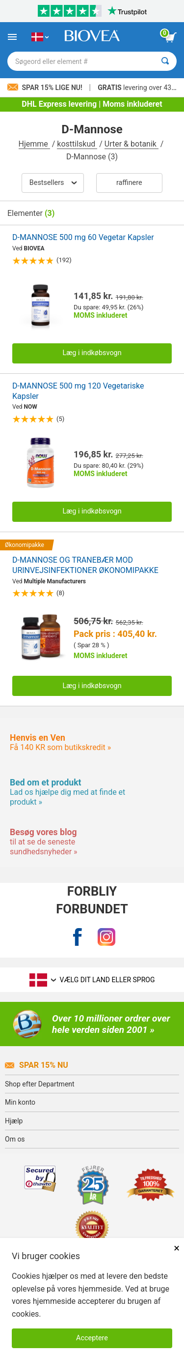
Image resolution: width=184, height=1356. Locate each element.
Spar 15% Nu (36, 1065)
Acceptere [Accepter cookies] (92, 1338)
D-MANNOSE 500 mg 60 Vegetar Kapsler (83, 237)
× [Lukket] (177, 1248)
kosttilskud (77, 144)
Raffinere (129, 183)
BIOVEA (34, 248)
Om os (15, 1139)
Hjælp (14, 1121)
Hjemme (34, 144)
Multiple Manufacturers (55, 581)
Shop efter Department (40, 1084)
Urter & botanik (131, 144)
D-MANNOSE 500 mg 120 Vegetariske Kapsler (78, 391)
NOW (30, 406)
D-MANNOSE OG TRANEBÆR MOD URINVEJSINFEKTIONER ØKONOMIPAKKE (85, 565)
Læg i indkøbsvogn (91, 353)
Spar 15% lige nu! (45, 87)
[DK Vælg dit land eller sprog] (40, 37)
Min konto (20, 1102)
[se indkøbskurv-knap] (171, 37)
